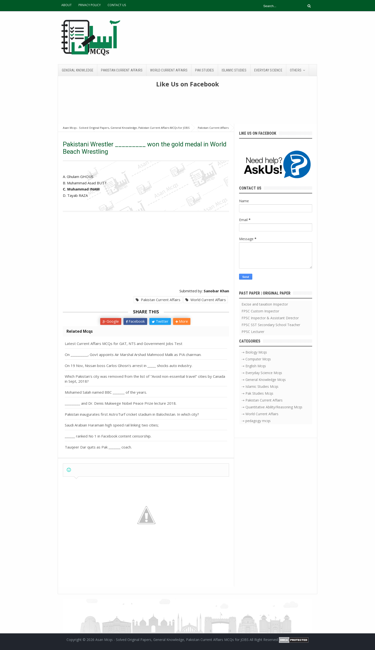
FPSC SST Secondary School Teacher (271, 324)
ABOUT (66, 5)
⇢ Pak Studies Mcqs (257, 393)
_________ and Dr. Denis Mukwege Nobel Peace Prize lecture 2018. (120, 403)
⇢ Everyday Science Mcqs (262, 372)
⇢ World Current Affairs (260, 414)
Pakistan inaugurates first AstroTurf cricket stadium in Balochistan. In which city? (132, 414)
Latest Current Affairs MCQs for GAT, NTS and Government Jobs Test (123, 343)
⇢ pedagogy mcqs (256, 420)
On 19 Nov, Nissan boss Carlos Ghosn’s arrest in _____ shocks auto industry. (128, 365)
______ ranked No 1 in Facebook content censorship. (108, 436)
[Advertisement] (187, 108)
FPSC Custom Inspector (260, 311)
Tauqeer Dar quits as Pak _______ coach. (98, 447)
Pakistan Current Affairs (158, 299)
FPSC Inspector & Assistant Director (270, 318)
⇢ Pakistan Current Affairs (262, 400)
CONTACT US (117, 5)
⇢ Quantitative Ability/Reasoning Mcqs (272, 407)
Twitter (160, 321)
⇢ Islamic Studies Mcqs (260, 386)
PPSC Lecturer (253, 331)
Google (111, 321)
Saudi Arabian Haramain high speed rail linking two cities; (112, 425)
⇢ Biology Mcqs (254, 352)
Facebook (135, 321)
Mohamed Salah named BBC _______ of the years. (106, 392)
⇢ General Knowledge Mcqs (264, 379)
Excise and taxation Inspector (265, 304)
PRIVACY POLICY (89, 5)
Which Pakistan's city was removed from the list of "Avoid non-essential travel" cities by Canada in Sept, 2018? (145, 379)
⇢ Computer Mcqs (256, 359)
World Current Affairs (205, 299)
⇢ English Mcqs (254, 366)
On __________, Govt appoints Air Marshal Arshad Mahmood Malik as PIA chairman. (133, 354)
